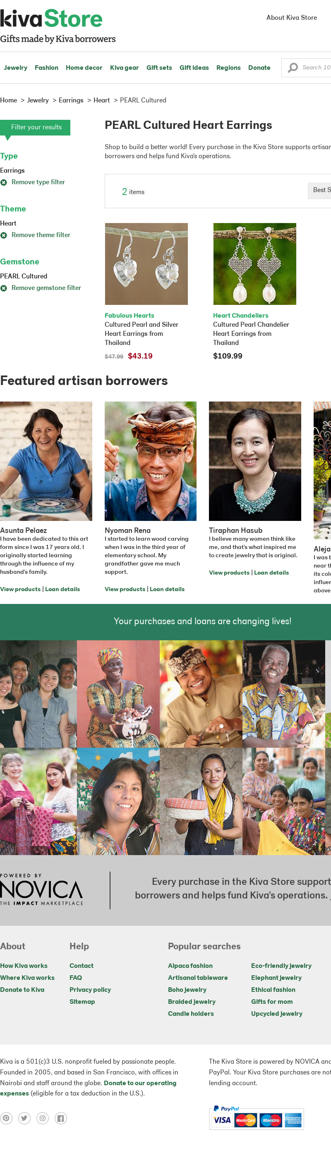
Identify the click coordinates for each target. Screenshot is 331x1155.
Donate (259, 68)
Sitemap (82, 1002)
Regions (228, 68)
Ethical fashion (273, 990)
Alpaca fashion (190, 966)
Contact (82, 966)
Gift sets (159, 68)
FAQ (76, 978)
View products (20, 590)
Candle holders (191, 1014)
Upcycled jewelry (276, 1014)
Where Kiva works (27, 978)
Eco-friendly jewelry (281, 966)
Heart (8, 224)
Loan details (62, 590)
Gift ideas (194, 68)
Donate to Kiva (22, 990)
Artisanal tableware (198, 978)
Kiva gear (124, 68)
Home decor (84, 68)
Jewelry (15, 68)
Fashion (46, 68)
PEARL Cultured (23, 276)
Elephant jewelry (276, 978)
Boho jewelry (187, 990)
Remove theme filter (35, 235)
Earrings (12, 171)
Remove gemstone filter (40, 288)
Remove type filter (32, 182)
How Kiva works (24, 966)
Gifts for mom (272, 1002)
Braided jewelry (192, 1002)
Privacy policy (90, 990)
